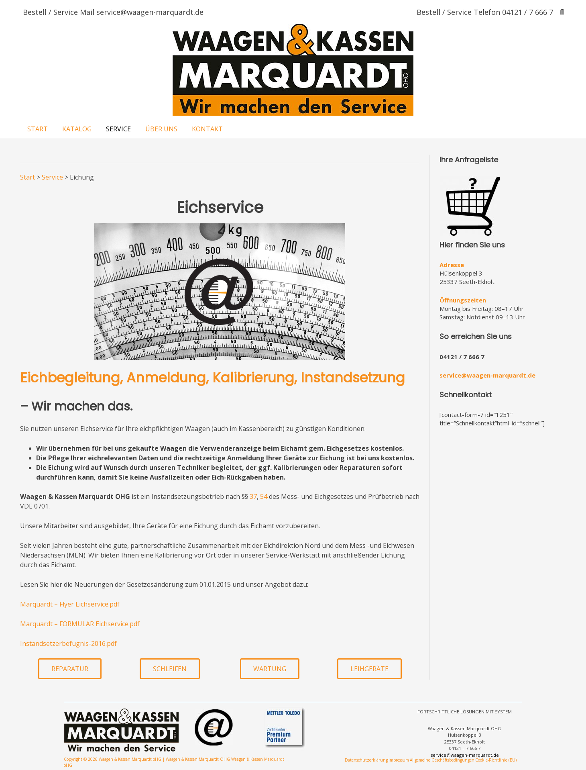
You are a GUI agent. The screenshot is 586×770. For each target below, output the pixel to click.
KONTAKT (207, 129)
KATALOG (77, 129)
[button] (70, 668)
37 (253, 496)
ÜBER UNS (161, 129)
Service (52, 177)
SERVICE (118, 129)
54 (263, 496)
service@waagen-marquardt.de (487, 375)
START (37, 129)
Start (27, 177)
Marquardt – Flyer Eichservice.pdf (70, 604)
